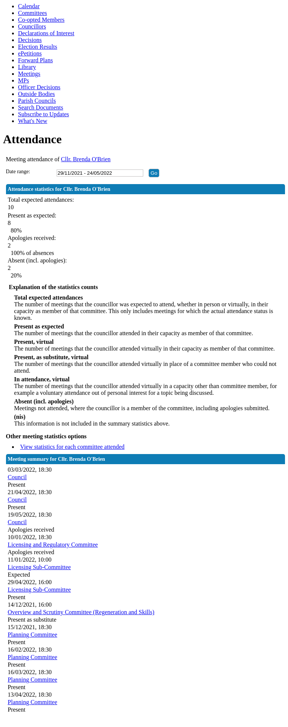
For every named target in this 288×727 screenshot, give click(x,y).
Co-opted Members (41, 19)
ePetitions (30, 53)
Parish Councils (37, 100)
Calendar (29, 6)
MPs (23, 80)
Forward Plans (35, 60)
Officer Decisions (39, 87)
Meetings (29, 73)
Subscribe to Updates (43, 114)
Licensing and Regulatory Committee (53, 544)
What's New (32, 121)
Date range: (18, 171)
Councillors (32, 26)
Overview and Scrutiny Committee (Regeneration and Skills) (81, 612)
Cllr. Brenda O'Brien (86, 159)
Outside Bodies (36, 94)
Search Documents (40, 107)
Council (17, 477)
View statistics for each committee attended (72, 447)
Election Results (37, 46)
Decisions (30, 40)
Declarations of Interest (46, 33)
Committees (32, 13)
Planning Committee (32, 634)
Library (27, 67)
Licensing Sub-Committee (39, 567)
